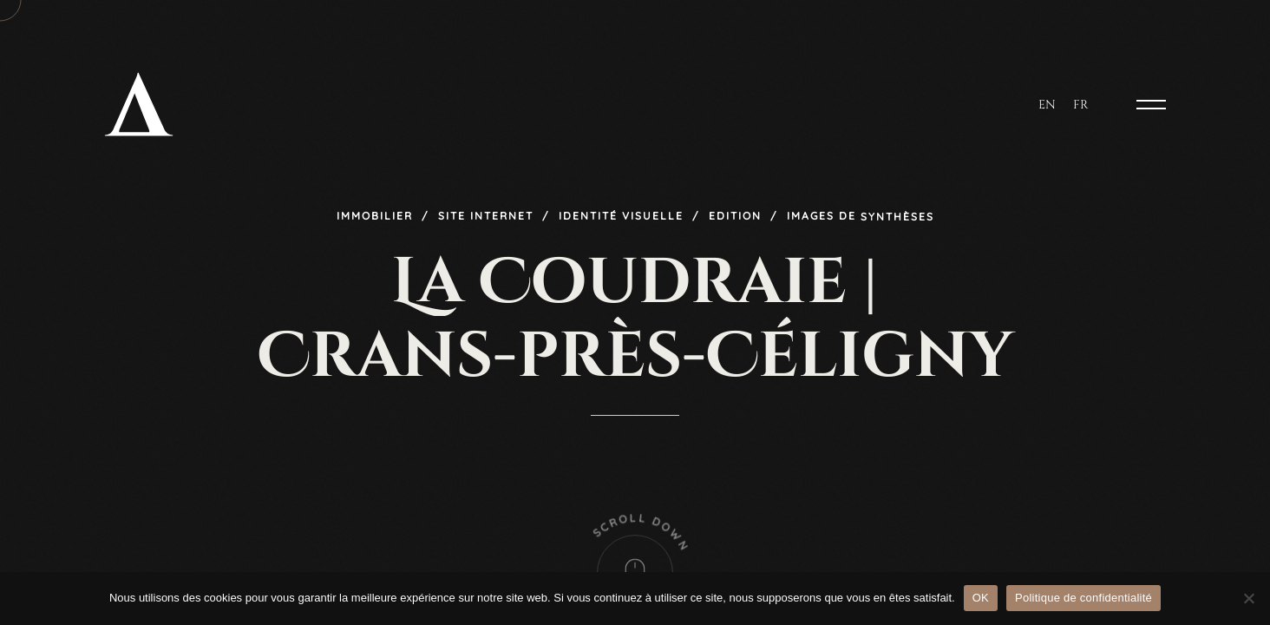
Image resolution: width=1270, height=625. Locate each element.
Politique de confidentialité (1083, 597)
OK (980, 597)
